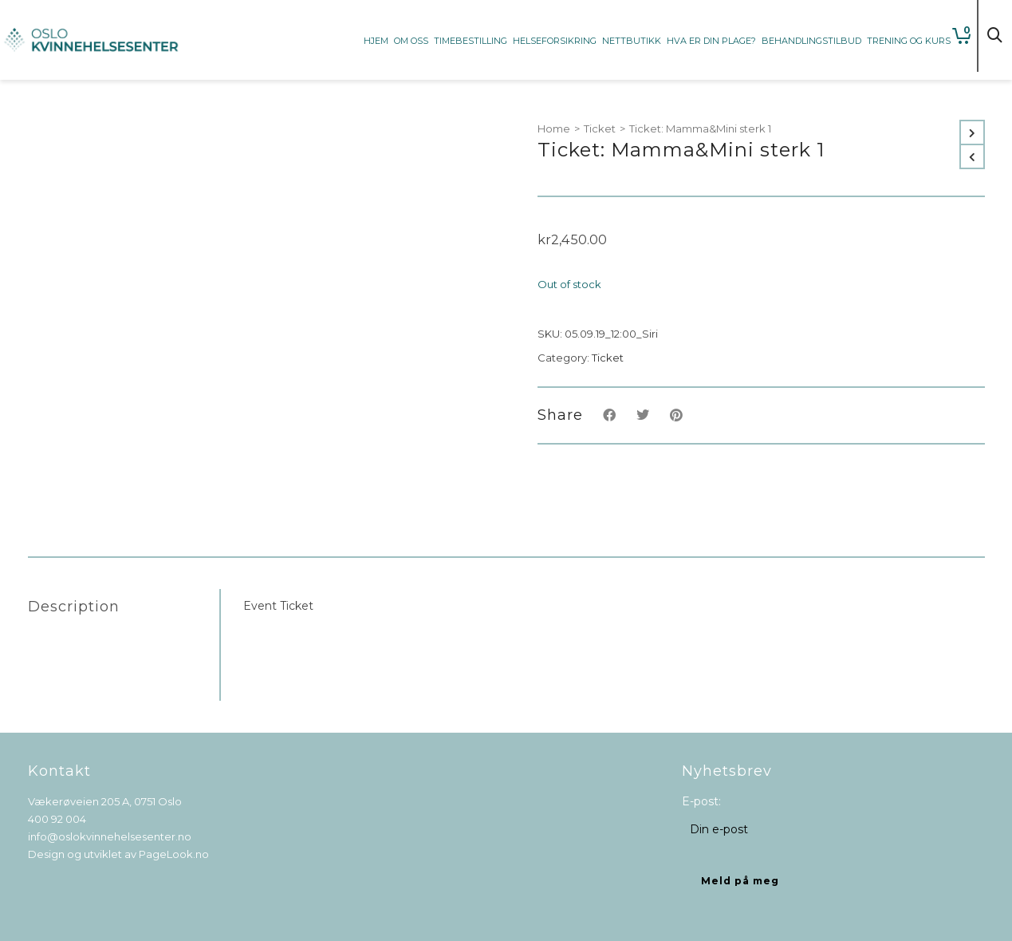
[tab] (123, 606)
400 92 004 (57, 819)
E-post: (701, 801)
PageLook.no (174, 854)
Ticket (600, 128)
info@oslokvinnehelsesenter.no (109, 836)
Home (554, 128)
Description (74, 606)
